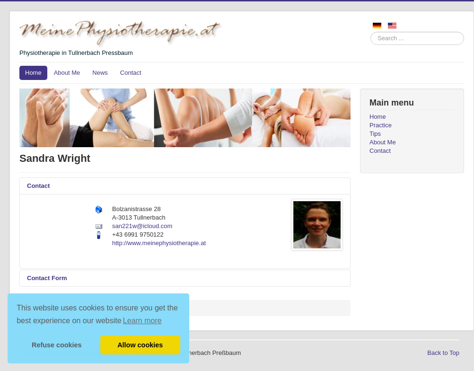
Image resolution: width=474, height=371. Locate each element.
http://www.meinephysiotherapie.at (159, 243)
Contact (130, 72)
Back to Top (443, 352)
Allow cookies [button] (140, 345)
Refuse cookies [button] (57, 345)
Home (33, 72)
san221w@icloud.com (142, 226)
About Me (67, 72)
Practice (380, 125)
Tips (375, 133)
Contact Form (47, 278)
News (100, 72)
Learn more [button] (142, 321)
